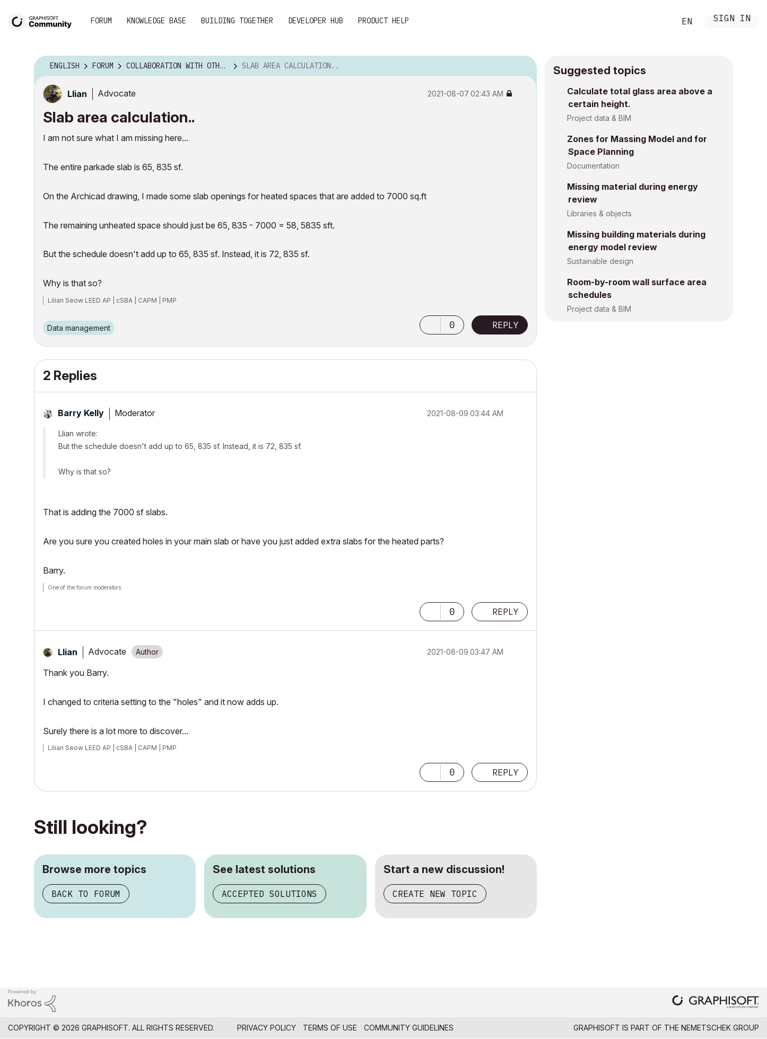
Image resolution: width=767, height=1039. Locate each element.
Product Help (383, 20)
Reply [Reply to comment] (505, 611)
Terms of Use (330, 1027)
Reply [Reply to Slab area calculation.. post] (505, 325)
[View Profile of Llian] (77, 94)
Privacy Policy (266, 1027)
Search (655, 21)
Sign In (732, 19)
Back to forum (85, 893)
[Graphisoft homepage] (715, 1002)
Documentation (593, 165)
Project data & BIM (599, 117)
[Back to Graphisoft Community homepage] (43, 20)
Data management (78, 327)
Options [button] (522, 66)
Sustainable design (600, 261)
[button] (430, 325)
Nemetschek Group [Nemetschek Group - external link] (720, 1027)
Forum (101, 20)
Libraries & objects (599, 213)
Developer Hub (315, 20)
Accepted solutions (269, 893)
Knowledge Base (156, 20)
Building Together (237, 20)
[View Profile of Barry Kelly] (81, 413)
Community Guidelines (409, 1027)
